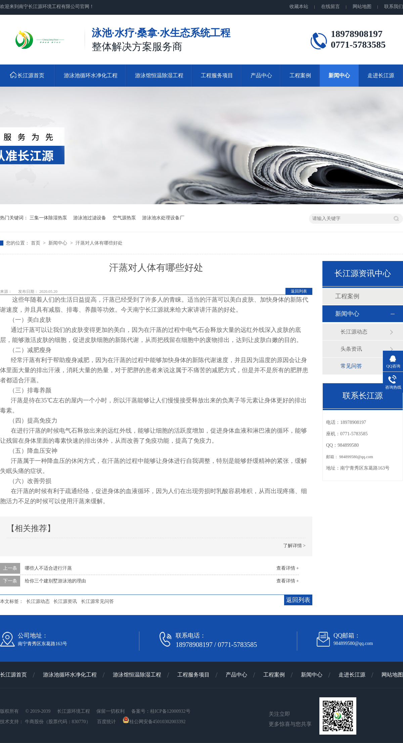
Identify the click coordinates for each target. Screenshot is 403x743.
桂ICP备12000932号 (170, 711)
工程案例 (300, 75)
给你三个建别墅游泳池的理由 (55, 580)
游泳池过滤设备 (89, 217)
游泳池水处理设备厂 (163, 217)
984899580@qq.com (356, 456)
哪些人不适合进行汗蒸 (48, 568)
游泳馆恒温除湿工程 (159, 75)
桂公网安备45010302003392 (154, 721)
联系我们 (393, 6)
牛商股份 (34, 721)
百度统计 (107, 721)
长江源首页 (30, 75)
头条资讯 (351, 349)
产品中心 (261, 75)
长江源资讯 (65, 601)
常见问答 (351, 366)
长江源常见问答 (97, 601)
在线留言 (330, 6)
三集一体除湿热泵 (48, 217)
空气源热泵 (124, 217)
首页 (36, 243)
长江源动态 (38, 601)
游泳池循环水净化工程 (91, 75)
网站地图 (362, 6)
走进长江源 (380, 75)
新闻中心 (339, 75)
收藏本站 (298, 6)
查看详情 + (287, 568)
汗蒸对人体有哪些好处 (99, 243)
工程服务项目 (217, 75)
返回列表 (299, 291)
